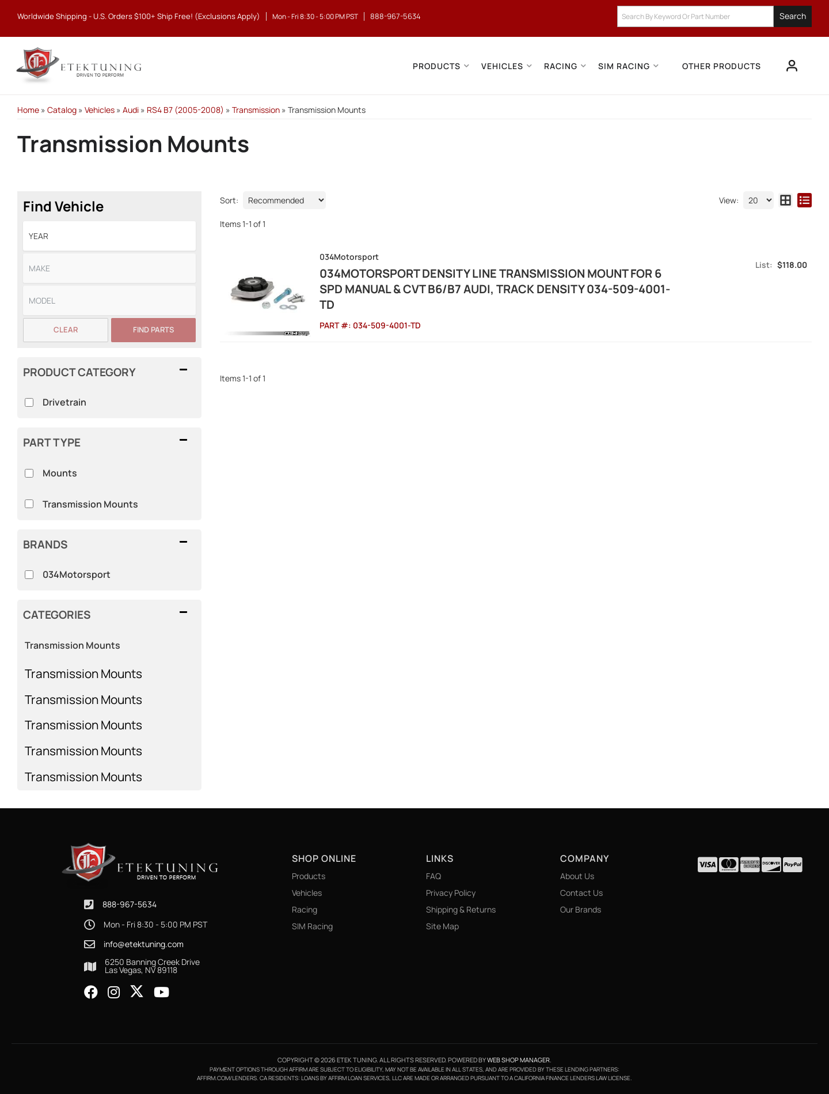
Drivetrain (64, 402)
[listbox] (109, 236)
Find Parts (153, 329)
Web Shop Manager (518, 1059)
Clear (66, 329)
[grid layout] (785, 200)
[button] (714, 16)
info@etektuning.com (144, 944)
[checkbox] (29, 574)
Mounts (60, 473)
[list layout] (804, 200)
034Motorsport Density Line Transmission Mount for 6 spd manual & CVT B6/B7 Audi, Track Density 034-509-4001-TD (495, 289)
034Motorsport (77, 574)
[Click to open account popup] (792, 66)
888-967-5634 (129, 904)
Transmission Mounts (83, 673)
